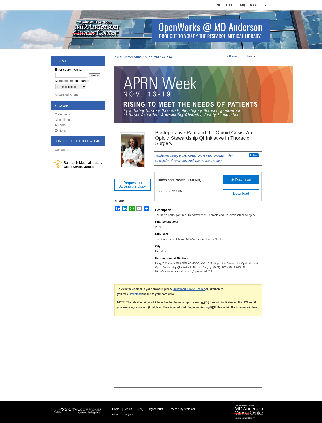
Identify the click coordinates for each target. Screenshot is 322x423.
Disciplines (62, 120)
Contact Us (62, 150)
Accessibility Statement (182, 409)
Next (250, 56)
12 (170, 56)
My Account (156, 409)
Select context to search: (72, 81)
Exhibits (60, 130)
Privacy (116, 414)
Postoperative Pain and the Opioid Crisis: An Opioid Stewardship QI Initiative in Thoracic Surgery (203, 138)
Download (241, 180)
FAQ (140, 409)
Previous (234, 56)
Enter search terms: (68, 69)
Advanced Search (67, 94)
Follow (253, 155)
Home (118, 56)
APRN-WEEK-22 (155, 56)
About (128, 409)
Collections (62, 114)
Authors (60, 125)
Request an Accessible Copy (132, 184)
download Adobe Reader (189, 289)
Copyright (128, 414)
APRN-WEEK (133, 56)
